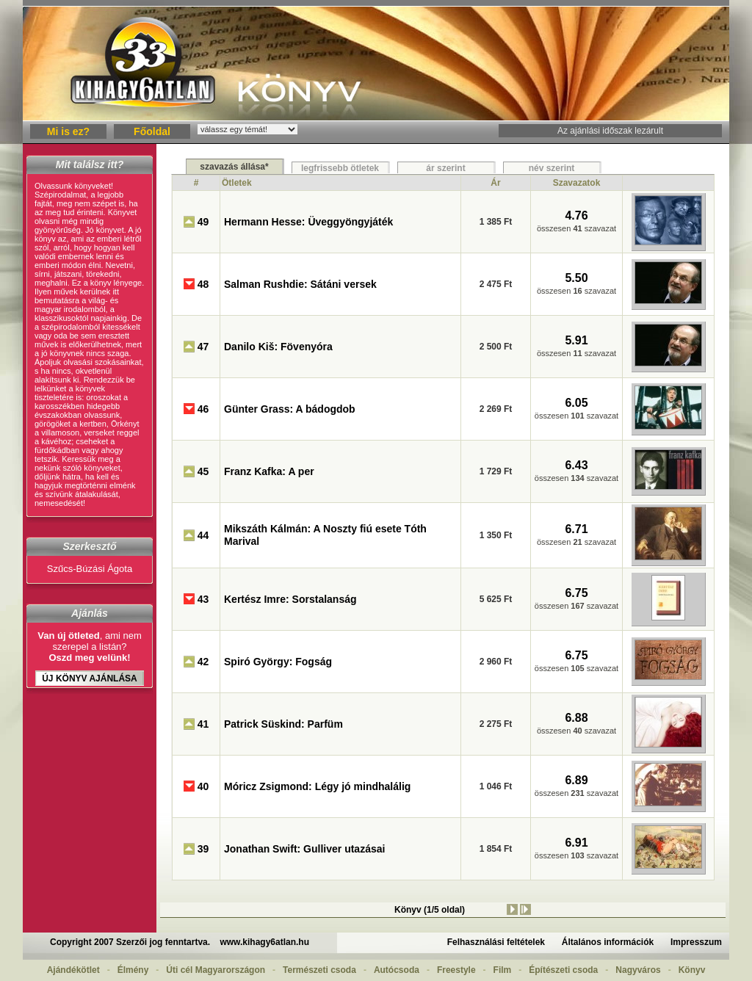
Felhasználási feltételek (496, 942)
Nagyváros (637, 970)
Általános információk (608, 942)
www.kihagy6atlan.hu (264, 942)
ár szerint (445, 168)
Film (503, 970)
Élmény (133, 970)
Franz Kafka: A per (269, 471)
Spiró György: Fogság (278, 661)
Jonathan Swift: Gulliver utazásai (304, 849)
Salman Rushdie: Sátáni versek (300, 284)
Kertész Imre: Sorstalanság (290, 599)
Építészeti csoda (563, 970)
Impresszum (696, 942)
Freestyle (456, 970)
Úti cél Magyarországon (215, 970)
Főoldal (152, 131)
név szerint (552, 168)
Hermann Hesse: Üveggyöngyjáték (308, 222)
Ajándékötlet (73, 970)
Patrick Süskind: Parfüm (283, 724)
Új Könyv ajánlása (89, 678)
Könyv (692, 970)
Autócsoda (396, 970)
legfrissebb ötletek (340, 168)
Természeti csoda (319, 970)
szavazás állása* (234, 167)
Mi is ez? (68, 131)
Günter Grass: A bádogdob (289, 409)
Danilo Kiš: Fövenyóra (278, 346)
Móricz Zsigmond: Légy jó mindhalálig (317, 786)
